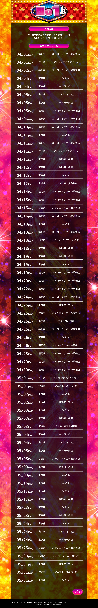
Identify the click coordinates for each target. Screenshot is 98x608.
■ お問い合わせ (38, 602)
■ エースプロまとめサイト (18, 602)
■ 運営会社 (29, 602)
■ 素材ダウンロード (62, 602)
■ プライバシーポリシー (50, 602)
